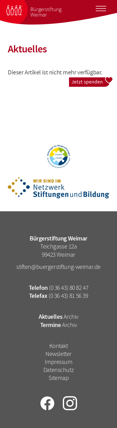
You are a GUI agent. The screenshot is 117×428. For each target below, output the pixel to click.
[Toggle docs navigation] (100, 7)
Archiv (71, 317)
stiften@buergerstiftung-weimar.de (58, 267)
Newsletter (58, 354)
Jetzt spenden (90, 80)
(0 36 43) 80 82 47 (68, 288)
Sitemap (59, 378)
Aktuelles (50, 317)
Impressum (58, 362)
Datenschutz (58, 370)
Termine (50, 325)
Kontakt (58, 346)
